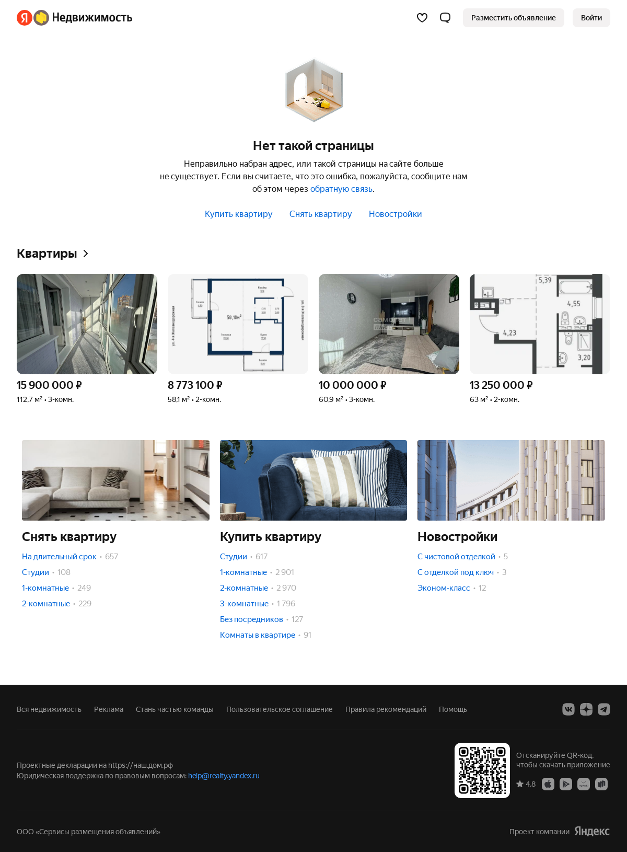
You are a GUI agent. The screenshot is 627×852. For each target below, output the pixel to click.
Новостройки (395, 214)
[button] (445, 17)
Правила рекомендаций (385, 709)
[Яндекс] (24, 18)
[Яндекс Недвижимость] (82, 18)
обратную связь (341, 189)
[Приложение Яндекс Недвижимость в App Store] (548, 783)
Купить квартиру (239, 214)
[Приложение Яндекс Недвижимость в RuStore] (601, 783)
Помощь (453, 709)
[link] (591, 17)
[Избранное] (422, 17)
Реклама (108, 709)
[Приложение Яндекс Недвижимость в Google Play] (566, 783)
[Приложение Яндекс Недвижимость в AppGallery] (583, 783)
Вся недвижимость (49, 709)
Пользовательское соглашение (279, 709)
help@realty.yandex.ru (224, 776)
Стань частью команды (175, 709)
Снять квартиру (320, 214)
